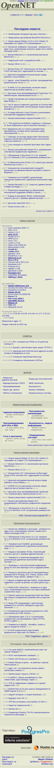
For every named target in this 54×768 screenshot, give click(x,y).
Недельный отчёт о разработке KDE (24, 60)
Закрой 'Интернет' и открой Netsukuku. (25, 695)
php (6, 430)
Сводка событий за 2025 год (14, 324)
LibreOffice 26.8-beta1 (17, 275)
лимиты (42, 428)
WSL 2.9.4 (12, 230)
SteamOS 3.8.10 (15, 307)
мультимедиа (36, 418)
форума (32, 644)
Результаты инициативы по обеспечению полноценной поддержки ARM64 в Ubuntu (24, 191)
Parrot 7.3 (12, 296)
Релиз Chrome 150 (16, 207)
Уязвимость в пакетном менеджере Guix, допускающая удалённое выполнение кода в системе (24, 559)
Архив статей (49, 445)
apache (9, 438)
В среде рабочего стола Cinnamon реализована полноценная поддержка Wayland (27, 113)
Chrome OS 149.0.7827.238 (20, 288)
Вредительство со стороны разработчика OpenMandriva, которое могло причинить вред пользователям (24, 131)
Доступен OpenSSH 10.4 (19, 203)
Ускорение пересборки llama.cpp (27, 357)
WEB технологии (36, 383)
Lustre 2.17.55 (14, 243)
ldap (7, 417)
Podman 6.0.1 (14, 266)
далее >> (50, 211)
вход (26, 1)
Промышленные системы (40, 393)
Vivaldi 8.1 (12, 249)
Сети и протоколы (12, 436)
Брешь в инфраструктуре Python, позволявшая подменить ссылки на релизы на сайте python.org (27, 581)
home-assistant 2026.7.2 (18, 228)
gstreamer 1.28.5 (15, 271)
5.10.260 (5, 316)
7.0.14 (10, 318)
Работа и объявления (12, 393)
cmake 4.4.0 (13, 251)
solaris (49, 440)
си (7, 428)
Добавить (34, 761)
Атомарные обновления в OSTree (27, 360)
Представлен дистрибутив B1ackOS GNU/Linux (29, 38)
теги (36, 15)
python (16, 428)
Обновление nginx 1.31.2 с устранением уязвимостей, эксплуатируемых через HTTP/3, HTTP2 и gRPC (24, 619)
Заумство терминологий (19, 705)
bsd (43, 440)
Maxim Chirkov (45, 759)
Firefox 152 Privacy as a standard (22, 659)
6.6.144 (31, 313)
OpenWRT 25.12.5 (16, 301)
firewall (35, 428)
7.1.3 (10, 313)
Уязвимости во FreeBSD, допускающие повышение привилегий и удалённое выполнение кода (28, 178)
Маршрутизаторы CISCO (14, 383)
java (22, 428)
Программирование (11, 386)
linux (39, 440)
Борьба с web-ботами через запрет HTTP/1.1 (32, 347)
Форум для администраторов (9, 379)
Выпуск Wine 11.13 (16, 64)
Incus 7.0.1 (12, 241)
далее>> (49, 279)
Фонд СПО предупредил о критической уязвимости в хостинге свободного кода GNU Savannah (24, 605)
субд (11, 430)
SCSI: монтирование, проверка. (22, 655)
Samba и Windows (37, 390)
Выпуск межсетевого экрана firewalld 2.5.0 (26, 118)
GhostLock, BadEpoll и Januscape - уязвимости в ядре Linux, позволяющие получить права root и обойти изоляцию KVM (28, 49)
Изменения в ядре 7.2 (11, 321)
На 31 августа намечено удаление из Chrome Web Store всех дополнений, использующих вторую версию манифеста (28, 107)
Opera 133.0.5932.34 (17, 245)
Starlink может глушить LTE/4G (21, 674)
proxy (22, 438)
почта (10, 441)
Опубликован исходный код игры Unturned (26, 34)
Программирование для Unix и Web (13, 424)
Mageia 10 (12, 303)
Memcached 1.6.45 (16, 247)
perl (10, 428)
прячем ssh (13, 709)
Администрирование (14, 412)
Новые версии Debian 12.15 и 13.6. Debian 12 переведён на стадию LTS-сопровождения (26, 42)
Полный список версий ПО (37, 515)
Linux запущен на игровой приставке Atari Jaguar (29, 145)
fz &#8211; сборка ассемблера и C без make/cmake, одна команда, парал (23, 678)
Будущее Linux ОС (16, 698)
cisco (34, 440)
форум (29, 15)
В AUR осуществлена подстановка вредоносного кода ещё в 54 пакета (21, 631)
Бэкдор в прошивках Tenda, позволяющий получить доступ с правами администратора (24, 197)
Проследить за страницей (9, 762)
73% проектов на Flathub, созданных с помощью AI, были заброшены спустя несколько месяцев (27, 124)
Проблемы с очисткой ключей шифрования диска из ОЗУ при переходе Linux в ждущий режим (26, 566)
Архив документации (35, 445)
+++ (22, 15)
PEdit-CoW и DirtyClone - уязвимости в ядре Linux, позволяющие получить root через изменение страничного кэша (27, 589)
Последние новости (27, 28)
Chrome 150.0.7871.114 (18, 262)
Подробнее (36, 636)
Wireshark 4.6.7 (14, 264)
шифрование (36, 430)
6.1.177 (39, 313)
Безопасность (35, 386)
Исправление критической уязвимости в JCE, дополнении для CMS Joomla (26, 612)
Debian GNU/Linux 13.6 (18, 286)
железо (34, 442)
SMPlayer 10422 (15, 277)
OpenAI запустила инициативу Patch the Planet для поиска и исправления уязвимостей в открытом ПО (27, 597)
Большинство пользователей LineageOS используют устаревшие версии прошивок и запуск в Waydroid (27, 170)
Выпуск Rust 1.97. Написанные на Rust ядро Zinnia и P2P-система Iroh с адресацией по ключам (28, 70)
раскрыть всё (41, 211)
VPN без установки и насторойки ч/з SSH (26, 702)
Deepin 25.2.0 (14, 292)
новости (15, 15)
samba (16, 438)
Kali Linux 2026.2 (15, 298)
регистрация (34, 1)
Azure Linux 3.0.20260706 (19, 294)
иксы (45, 418)
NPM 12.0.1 (13, 239)
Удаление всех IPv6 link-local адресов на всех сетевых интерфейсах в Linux (28, 352)
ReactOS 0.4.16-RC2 (17, 290)
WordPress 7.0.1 (15, 256)
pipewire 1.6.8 (14, 254)
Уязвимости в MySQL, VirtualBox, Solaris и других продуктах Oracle (24, 625)
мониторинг (19, 414)
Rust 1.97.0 (13, 260)
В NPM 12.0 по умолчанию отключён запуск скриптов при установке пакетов (25, 88)
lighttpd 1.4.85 (14, 269)
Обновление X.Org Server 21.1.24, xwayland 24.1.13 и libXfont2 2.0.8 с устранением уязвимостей (27, 156)
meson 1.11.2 (14, 232)
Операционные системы (36, 436)
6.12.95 (24, 313)
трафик (9, 414)
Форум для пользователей (40, 379)
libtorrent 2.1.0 (14, 258)
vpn (11, 417)
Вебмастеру (47, 764)
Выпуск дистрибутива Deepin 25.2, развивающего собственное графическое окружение (28, 151)
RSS (21, 515)
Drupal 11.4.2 (13, 236)
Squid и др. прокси (11, 390)
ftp (6, 441)
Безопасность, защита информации (40, 424)
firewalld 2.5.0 (14, 273)
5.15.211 (46, 313)
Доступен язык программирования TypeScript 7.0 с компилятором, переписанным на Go (28, 94)
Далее (46, 636)
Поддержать (46, 761)
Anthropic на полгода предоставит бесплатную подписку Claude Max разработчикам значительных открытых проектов (26, 139)
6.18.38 (17, 313)
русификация (38, 416)
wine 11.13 (13, 234)
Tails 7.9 (11, 305)
